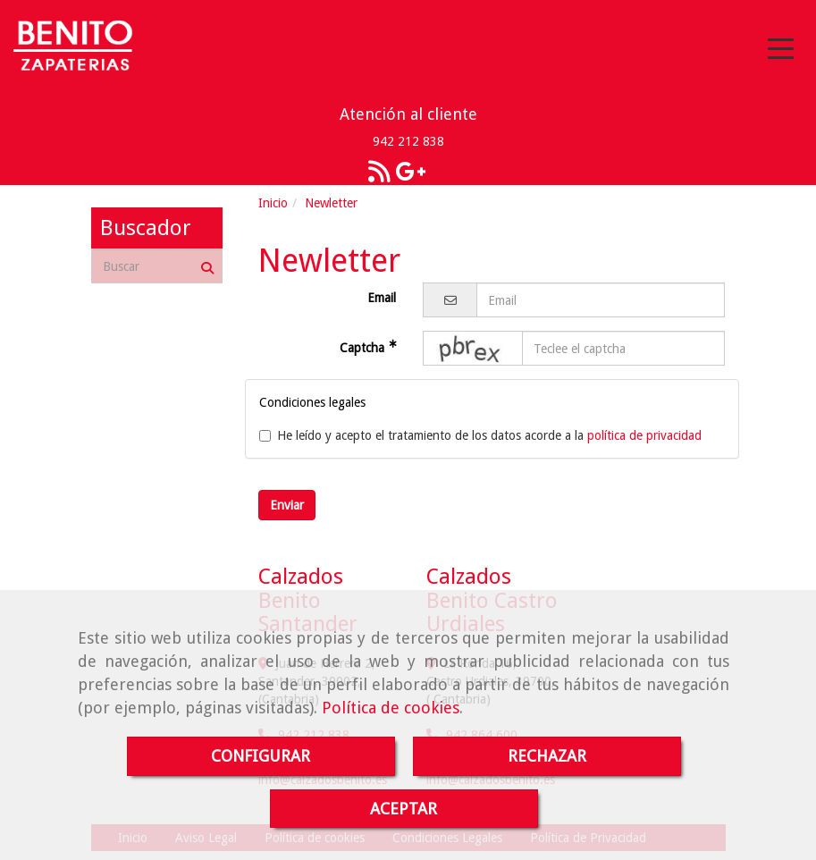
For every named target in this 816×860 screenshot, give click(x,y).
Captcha (364, 348)
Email (381, 298)
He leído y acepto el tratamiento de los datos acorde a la (480, 435)
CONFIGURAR (260, 755)
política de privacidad (644, 435)
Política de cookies (390, 707)
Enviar (287, 505)
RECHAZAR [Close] (547, 755)
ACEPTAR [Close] (403, 808)
